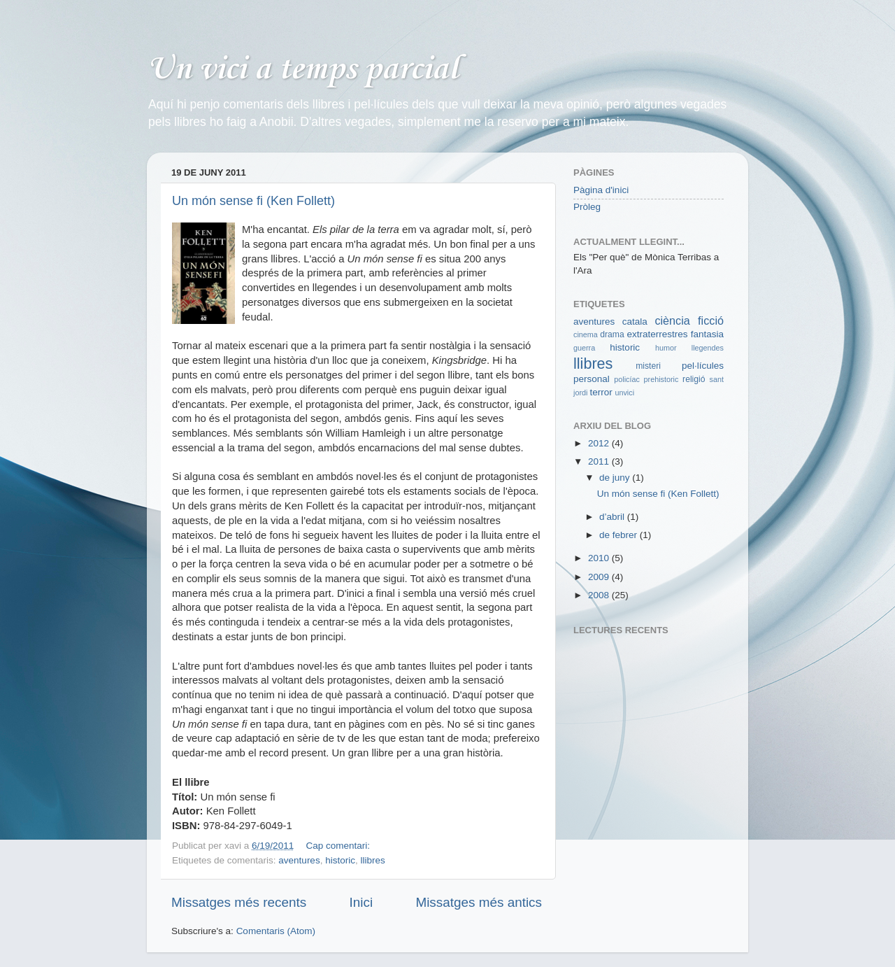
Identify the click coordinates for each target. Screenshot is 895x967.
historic (340, 860)
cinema (585, 334)
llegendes (708, 348)
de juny (615, 477)
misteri (648, 366)
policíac (627, 379)
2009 (600, 577)
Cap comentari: (339, 845)
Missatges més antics (478, 902)
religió (693, 379)
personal (591, 379)
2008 (600, 595)
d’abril (613, 516)
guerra (584, 348)
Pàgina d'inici (601, 190)
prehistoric (661, 379)
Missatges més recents (238, 902)
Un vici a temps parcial (302, 69)
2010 (600, 558)
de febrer (619, 535)
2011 (600, 461)
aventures (299, 860)
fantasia (707, 334)
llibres (372, 860)
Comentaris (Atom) (275, 931)
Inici (361, 902)
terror (600, 392)
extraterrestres (656, 334)
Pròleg (587, 207)
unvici (624, 392)
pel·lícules (703, 365)
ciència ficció (689, 320)
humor (666, 348)
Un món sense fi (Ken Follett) (253, 201)
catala (634, 321)
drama (612, 334)
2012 (600, 443)
